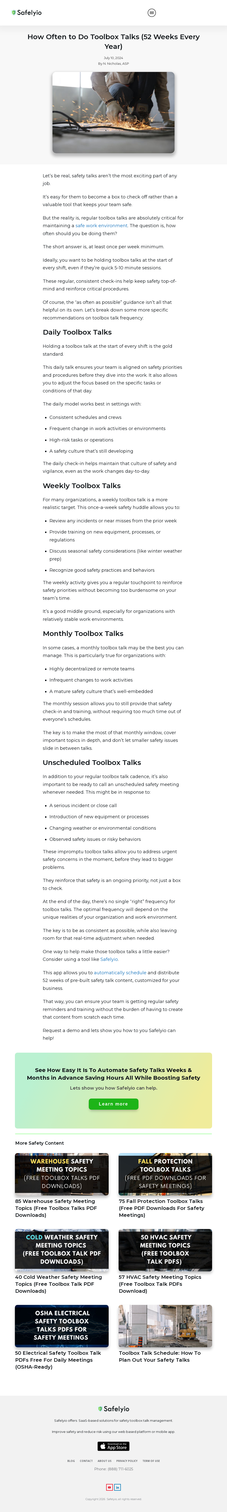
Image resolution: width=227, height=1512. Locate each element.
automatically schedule (120, 973)
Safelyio (109, 959)
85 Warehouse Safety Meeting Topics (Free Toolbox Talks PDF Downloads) (62, 1186)
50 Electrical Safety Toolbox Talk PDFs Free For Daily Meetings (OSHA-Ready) (62, 1338)
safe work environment (102, 225)
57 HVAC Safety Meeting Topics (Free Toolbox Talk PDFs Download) (165, 1262)
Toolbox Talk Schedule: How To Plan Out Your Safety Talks (165, 1338)
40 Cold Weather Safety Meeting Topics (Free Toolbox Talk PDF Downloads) (62, 1262)
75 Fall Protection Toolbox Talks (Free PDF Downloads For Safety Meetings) (165, 1186)
